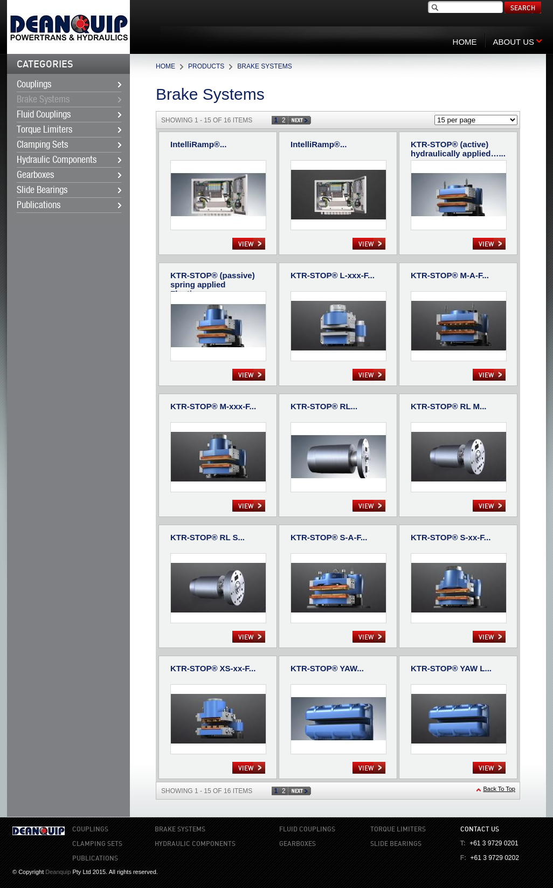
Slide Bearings (42, 190)
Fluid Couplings (44, 115)
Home (165, 66)
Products (206, 66)
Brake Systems (43, 100)
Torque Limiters (44, 130)
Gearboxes (35, 175)
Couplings (34, 85)
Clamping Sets (42, 145)
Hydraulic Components (56, 160)
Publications (38, 205)
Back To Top (499, 789)
